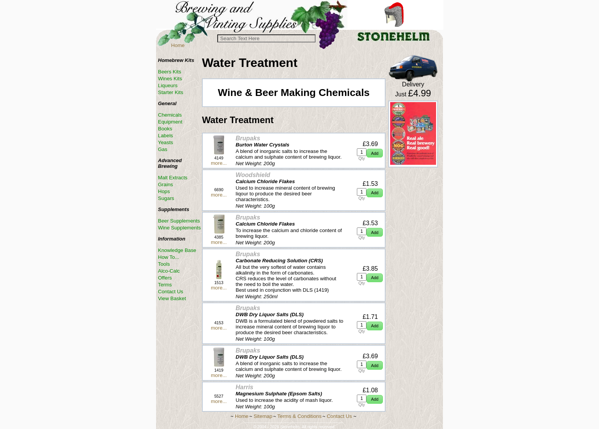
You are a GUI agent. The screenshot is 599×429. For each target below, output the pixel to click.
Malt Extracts (172, 177)
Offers (165, 278)
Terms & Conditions (299, 416)
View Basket (172, 298)
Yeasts (165, 142)
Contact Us (170, 291)
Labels (165, 135)
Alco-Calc (169, 271)
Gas (162, 149)
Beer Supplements (179, 221)
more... (218, 163)
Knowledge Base (177, 250)
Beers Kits (169, 72)
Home (178, 45)
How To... (168, 257)
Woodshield (253, 175)
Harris (244, 387)
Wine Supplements (179, 228)
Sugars (166, 198)
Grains (165, 184)
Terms (165, 285)
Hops (164, 191)
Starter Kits (170, 92)
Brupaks (248, 138)
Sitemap (263, 416)
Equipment (170, 122)
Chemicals (170, 115)
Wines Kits (170, 78)
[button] (374, 153)
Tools (164, 264)
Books (165, 129)
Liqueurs (167, 85)
